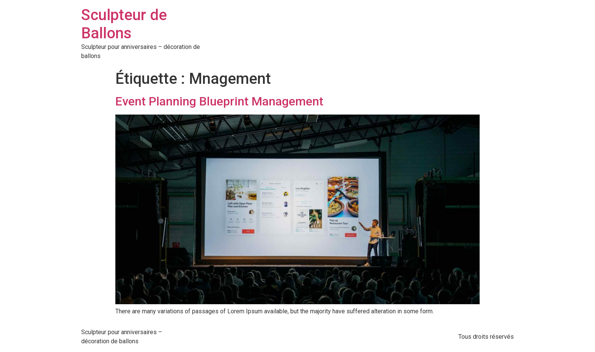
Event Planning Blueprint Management (219, 101)
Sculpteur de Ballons (124, 24)
